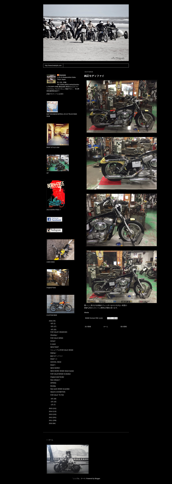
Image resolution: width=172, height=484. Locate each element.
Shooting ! (53, 335)
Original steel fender (57, 377)
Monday (53, 386)
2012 (51, 417)
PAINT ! (53, 365)
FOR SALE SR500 (56, 338)
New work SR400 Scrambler (60, 389)
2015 (51, 408)
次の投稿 (88, 326)
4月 (52, 329)
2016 (51, 321)
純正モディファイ (56, 356)
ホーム (105, 326)
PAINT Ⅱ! (53, 359)
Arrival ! (53, 341)
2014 (51, 411)
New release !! (55, 380)
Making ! (53, 353)
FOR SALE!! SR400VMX (58, 332)
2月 (52, 402)
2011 (51, 420)
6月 (52, 323)
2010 (51, 423)
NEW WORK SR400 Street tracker (62, 371)
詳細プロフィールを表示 (55, 94)
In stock (53, 344)
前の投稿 (124, 326)
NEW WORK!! (55, 368)
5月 (52, 326)
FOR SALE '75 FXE (57, 395)
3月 (52, 399)
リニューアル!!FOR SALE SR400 (61, 350)
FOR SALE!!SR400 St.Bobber (60, 374)
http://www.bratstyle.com (53, 65)
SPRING (53, 383)
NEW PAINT (54, 347)
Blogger (97, 478)
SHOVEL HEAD (55, 362)
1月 (52, 404)
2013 (51, 414)
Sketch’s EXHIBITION (57, 392)
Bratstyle (62, 75)
